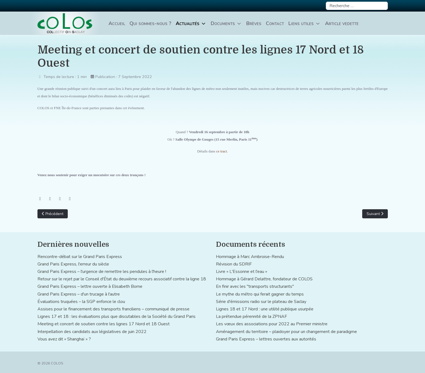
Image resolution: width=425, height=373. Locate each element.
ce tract (221, 151)
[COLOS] (65, 23)
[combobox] (357, 6)
